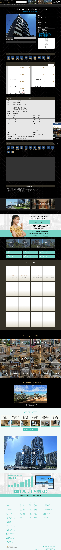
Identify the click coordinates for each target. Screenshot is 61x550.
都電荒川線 (15, 107)
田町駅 (30, 509)
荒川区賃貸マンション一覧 (9, 4)
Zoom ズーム (8, 537)
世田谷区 (24, 509)
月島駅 (30, 517)
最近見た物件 (54, 127)
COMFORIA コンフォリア (9, 505)
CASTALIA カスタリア (9, 513)
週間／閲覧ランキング (46, 504)
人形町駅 (30, 512)
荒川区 (17, 102)
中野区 (21, 513)
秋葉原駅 (35, 517)
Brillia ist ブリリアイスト (9, 517)
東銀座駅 (30, 514)
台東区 (24, 508)
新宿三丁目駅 (36, 508)
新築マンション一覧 (46, 508)
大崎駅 (35, 513)
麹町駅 (35, 512)
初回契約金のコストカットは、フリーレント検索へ (30, 495)
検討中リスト (45, 510)
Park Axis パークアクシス (10, 502)
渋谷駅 (35, 502)
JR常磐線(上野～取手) (16, 109)
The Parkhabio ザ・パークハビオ (11, 506)
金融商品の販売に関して (47, 513)
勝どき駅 (30, 510)
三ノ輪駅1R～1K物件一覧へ (26, 252)
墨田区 (21, 509)
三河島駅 (22, 109)
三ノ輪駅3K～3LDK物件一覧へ (43, 256)
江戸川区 (21, 517)
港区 (20, 502)
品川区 (21, 506)
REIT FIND (3, 4)
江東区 (24, 504)
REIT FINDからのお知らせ (47, 514)
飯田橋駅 (35, 509)
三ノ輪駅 (21, 104)
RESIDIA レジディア (9, 504)
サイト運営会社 (46, 236)
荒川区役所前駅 (20, 108)
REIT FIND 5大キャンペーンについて (48, 502)
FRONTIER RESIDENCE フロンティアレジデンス (12, 534)
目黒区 (24, 506)
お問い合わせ (38, 222)
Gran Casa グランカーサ (9, 529)
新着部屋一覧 (45, 506)
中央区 (24, 502)
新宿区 (21, 505)
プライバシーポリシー (46, 512)
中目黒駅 (35, 514)
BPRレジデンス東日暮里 (17, 4)
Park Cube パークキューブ (10, 509)
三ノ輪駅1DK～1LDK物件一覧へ (27, 256)
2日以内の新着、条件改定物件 (47, 509)
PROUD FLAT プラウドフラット (10, 508)
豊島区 (24, 510)
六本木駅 (30, 504)
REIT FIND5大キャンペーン (30, 429)
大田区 (21, 510)
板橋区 (21, 514)
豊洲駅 (35, 506)
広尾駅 (30, 506)
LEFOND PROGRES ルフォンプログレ (11, 512)
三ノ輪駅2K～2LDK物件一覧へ (43, 252)
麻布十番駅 (30, 502)
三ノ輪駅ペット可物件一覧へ (10, 256)
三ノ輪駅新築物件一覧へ (9, 252)
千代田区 (24, 505)
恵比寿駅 (35, 504)
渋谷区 (21, 504)
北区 (20, 512)
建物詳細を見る (10, 53)
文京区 (21, 508)
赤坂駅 (30, 505)
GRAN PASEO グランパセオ (10, 522)
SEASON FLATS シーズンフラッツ (11, 518)
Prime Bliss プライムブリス (10, 542)
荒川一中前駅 (20, 107)
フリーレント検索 (46, 505)
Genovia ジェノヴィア (9, 525)
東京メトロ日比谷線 (16, 104)
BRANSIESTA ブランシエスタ (10, 530)
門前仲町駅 (35, 505)
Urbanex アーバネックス (9, 510)
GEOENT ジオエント (9, 541)
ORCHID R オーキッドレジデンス (11, 514)
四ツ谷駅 (35, 510)
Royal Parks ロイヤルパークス (10, 526)
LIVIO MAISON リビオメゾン (10, 538)
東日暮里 (19, 102)
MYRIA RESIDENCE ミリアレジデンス (11, 521)
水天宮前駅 (30, 513)
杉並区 (24, 513)
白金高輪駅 (30, 508)
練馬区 (24, 514)
